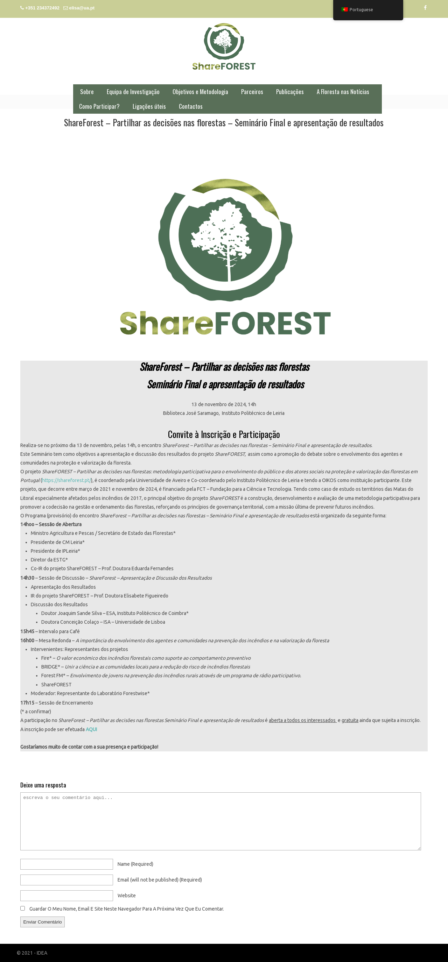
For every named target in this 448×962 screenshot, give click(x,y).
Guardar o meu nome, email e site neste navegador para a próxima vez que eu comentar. (126, 909)
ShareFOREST (223, 46)
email (160, 880)
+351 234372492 (42, 7)
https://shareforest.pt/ (66, 480)
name (135, 864)
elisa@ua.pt (81, 7)
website (127, 895)
